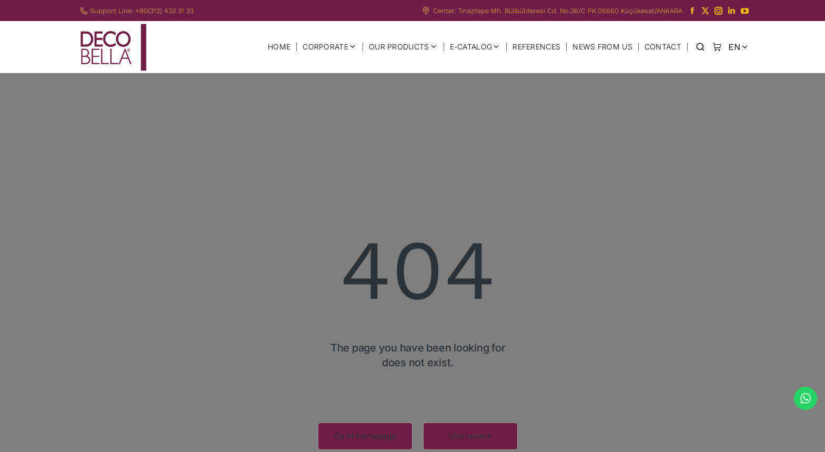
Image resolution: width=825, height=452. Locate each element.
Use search (470, 436)
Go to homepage (365, 436)
